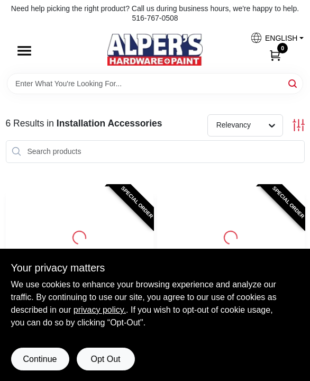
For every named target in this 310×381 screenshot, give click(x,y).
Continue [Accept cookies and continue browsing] (40, 359)
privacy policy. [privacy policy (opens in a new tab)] (100, 309)
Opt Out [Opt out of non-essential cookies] (105, 359)
